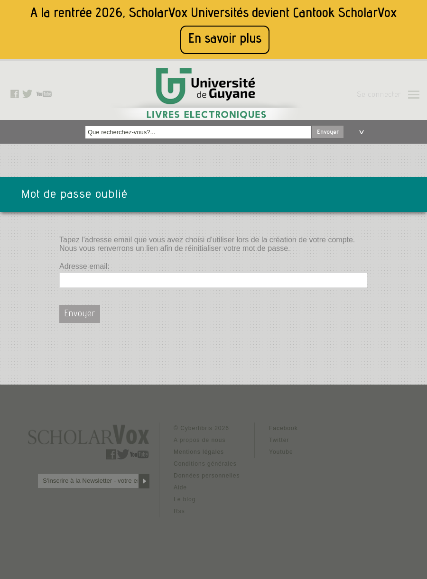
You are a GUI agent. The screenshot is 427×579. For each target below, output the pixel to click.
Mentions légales (199, 452)
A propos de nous (199, 440)
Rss (179, 511)
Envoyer (328, 132)
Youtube (281, 452)
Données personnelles (207, 475)
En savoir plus (224, 39)
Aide (180, 487)
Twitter (279, 440)
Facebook (283, 428)
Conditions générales (205, 463)
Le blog (184, 499)
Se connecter (379, 95)
